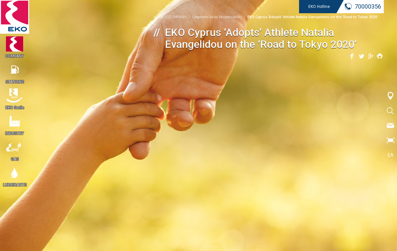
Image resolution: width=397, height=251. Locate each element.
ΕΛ (390, 155)
